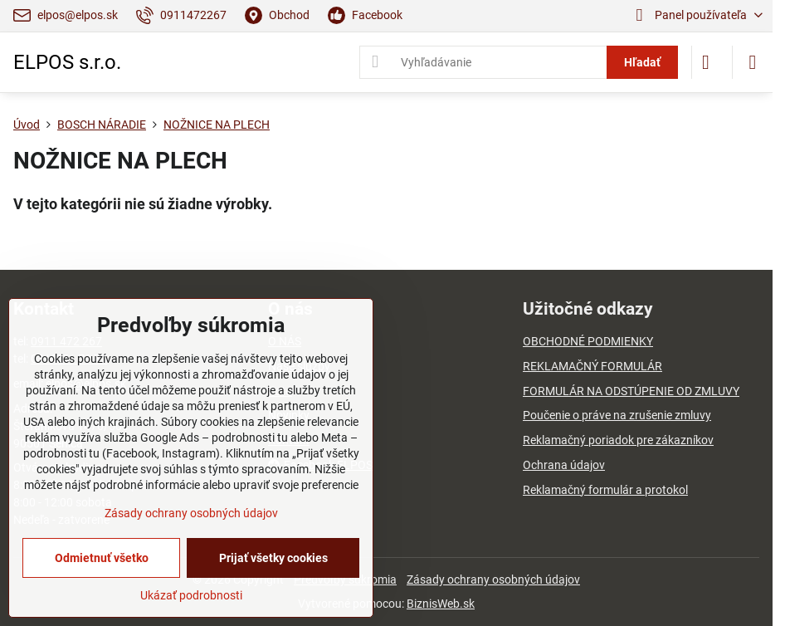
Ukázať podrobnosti (191, 595)
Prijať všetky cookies (273, 558)
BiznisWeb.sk (441, 603)
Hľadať (642, 62)
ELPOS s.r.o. (67, 62)
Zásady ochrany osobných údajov (493, 579)
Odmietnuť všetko (102, 558)
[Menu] (753, 62)
